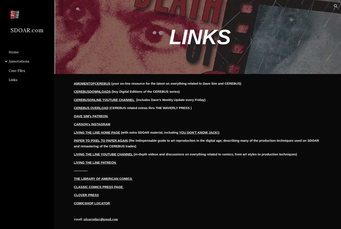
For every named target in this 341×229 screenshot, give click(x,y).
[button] (336, 6)
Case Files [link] (17, 70)
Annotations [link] (19, 61)
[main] (197, 37)
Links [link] (13, 79)
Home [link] (14, 52)
